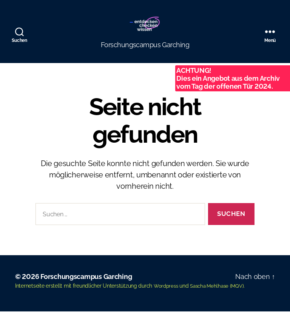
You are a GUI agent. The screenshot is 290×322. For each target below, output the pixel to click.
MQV (242, 297)
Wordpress (167, 297)
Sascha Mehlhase (213, 297)
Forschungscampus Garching (86, 288)
